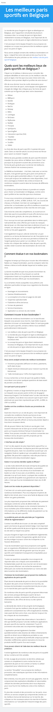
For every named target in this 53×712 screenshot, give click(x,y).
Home (3, 2)
